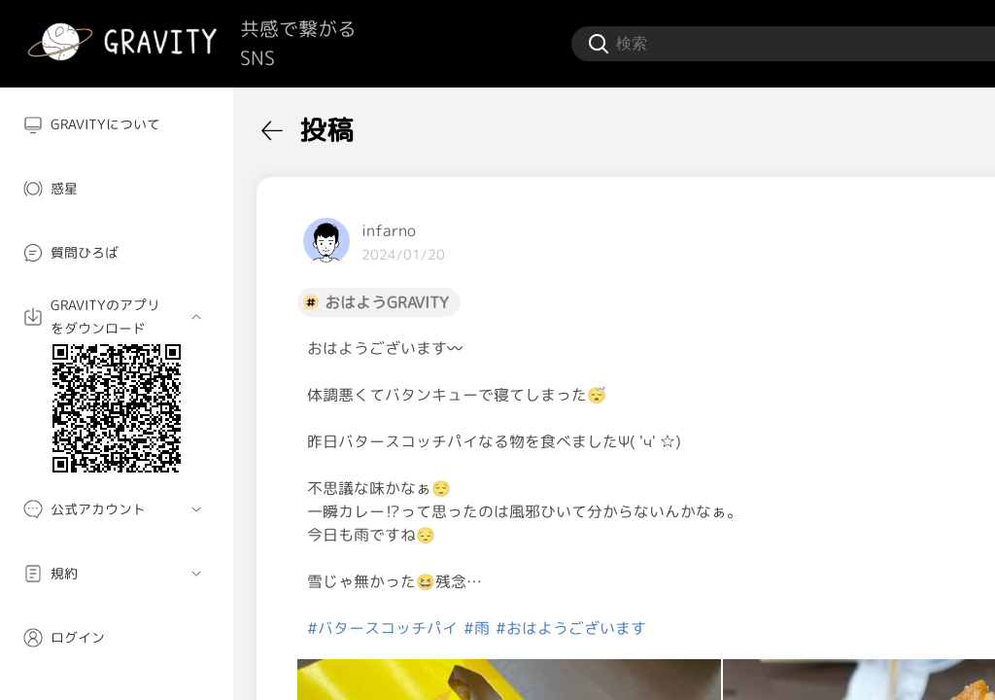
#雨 (476, 628)
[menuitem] (117, 124)
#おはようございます (571, 628)
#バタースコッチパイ (382, 628)
